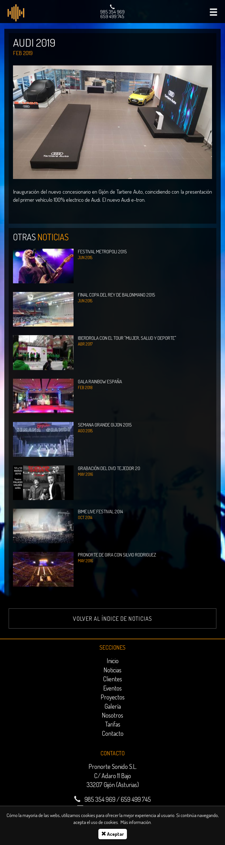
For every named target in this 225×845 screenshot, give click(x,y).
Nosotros (112, 715)
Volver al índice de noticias (112, 618)
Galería (112, 706)
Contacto (112, 733)
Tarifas (112, 724)
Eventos (112, 688)
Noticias (112, 670)
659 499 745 (112, 16)
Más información (136, 822)
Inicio (113, 661)
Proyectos (113, 697)
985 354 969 (112, 12)
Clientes (112, 679)
